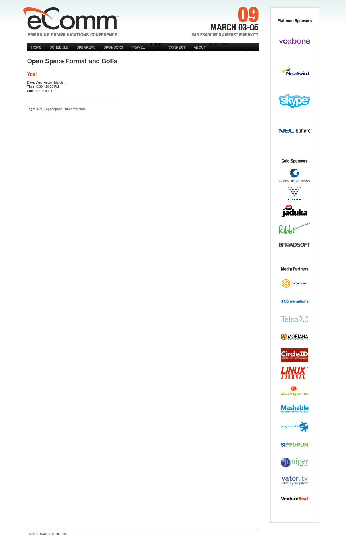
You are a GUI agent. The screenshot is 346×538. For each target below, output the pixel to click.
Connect (176, 47)
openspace (54, 109)
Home (36, 47)
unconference (75, 109)
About (200, 47)
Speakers (86, 47)
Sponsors (113, 47)
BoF (40, 109)
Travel (138, 47)
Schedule (59, 47)
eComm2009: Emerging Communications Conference (71, 21)
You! (32, 74)
